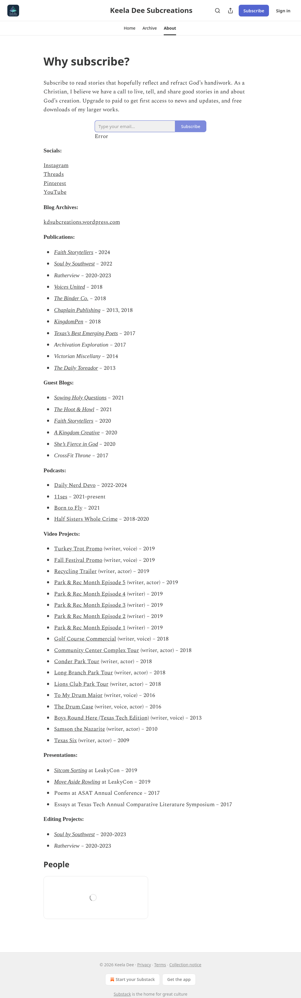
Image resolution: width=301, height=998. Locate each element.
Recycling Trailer (75, 571)
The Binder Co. (71, 298)
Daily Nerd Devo (75, 485)
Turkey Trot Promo (78, 549)
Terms (160, 964)
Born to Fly (68, 508)
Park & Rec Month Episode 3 (90, 605)
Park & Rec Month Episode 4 (90, 594)
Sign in (283, 11)
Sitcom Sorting (70, 770)
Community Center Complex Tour (96, 650)
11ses (60, 497)
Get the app (179, 979)
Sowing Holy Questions (80, 397)
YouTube (55, 192)
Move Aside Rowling (77, 782)
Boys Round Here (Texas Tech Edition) (101, 718)
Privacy (144, 964)
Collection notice (185, 964)
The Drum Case (73, 707)
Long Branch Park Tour (83, 672)
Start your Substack (132, 979)
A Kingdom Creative (77, 432)
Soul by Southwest (74, 264)
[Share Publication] (230, 10)
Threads (54, 174)
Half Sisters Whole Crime (86, 519)
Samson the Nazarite (79, 729)
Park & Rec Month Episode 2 (90, 616)
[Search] (217, 10)
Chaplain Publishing (77, 310)
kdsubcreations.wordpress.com (82, 222)
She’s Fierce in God (76, 444)
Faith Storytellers (73, 252)
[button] (129, 28)
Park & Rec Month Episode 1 (90, 628)
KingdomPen (68, 321)
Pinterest (55, 183)
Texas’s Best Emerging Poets (86, 333)
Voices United (69, 287)
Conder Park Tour (76, 661)
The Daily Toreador (76, 368)
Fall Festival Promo (78, 560)
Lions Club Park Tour (81, 684)
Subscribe (253, 11)
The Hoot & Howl (74, 409)
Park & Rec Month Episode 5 (90, 582)
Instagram (56, 165)
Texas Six (65, 740)
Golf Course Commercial (85, 639)
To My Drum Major (78, 695)
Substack (122, 994)
